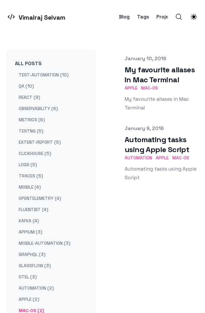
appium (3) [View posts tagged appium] (30, 232)
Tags (143, 17)
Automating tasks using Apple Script (157, 144)
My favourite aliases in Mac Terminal (160, 74)
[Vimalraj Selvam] (36, 17)
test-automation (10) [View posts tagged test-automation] (44, 75)
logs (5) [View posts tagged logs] (28, 164)
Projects (166, 17)
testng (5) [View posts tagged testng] (31, 131)
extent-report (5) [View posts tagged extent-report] (40, 142)
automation (138, 158)
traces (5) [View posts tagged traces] (31, 176)
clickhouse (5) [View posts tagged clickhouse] (35, 153)
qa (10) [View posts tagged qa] (26, 86)
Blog (124, 17)
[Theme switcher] (194, 17)
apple (131, 88)
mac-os (149, 88)
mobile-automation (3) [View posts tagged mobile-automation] (44, 243)
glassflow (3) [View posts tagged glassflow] (35, 265)
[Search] (179, 17)
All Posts (28, 63)
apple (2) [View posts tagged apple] (29, 299)
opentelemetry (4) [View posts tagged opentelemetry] (40, 198)
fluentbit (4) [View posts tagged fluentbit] (33, 209)
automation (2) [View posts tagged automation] (36, 288)
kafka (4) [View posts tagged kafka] (29, 221)
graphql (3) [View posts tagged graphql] (32, 254)
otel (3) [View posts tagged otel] (28, 277)
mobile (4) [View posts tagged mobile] (30, 187)
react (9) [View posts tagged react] (29, 97)
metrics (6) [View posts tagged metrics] (32, 120)
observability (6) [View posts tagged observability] (38, 108)
